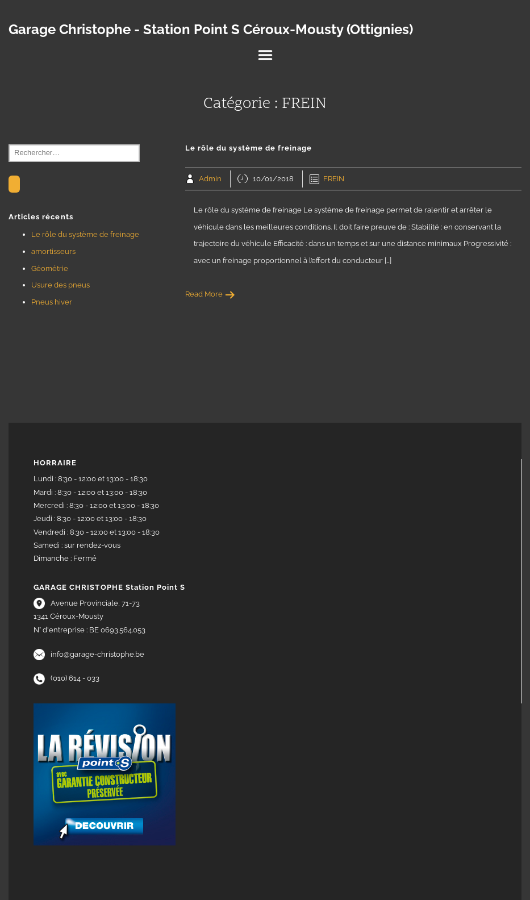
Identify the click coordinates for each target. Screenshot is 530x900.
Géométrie (49, 268)
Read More (210, 294)
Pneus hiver (51, 302)
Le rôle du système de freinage (85, 234)
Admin (210, 178)
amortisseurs (53, 251)
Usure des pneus (60, 285)
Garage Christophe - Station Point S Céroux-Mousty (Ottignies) (211, 30)
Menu (265, 55)
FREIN (333, 178)
